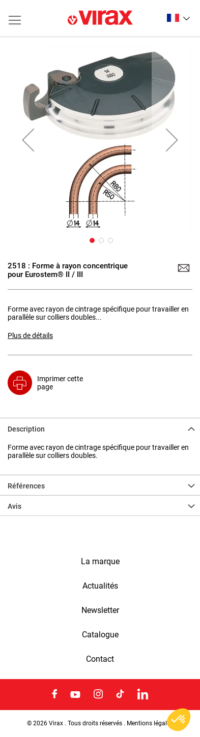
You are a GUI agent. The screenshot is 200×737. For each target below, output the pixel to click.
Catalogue (100, 634)
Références (26, 486)
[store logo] (100, 18)
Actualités (100, 586)
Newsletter (100, 610)
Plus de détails (30, 335)
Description (26, 429)
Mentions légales (150, 723)
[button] (178, 18)
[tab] (100, 428)
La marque (100, 561)
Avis (14, 506)
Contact (100, 659)
